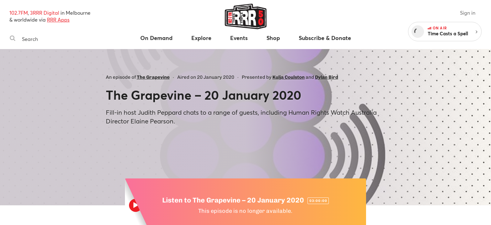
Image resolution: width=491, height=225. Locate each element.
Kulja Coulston (288, 77)
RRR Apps (58, 19)
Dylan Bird (326, 77)
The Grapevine (153, 77)
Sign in (467, 12)
